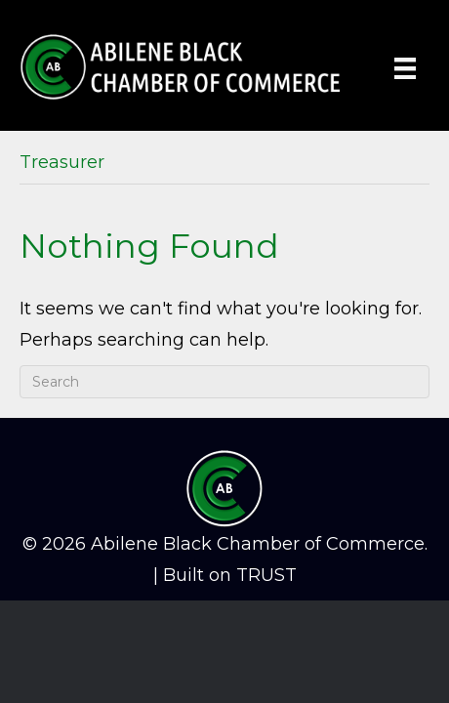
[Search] (224, 381)
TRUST (266, 575)
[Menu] (405, 68)
